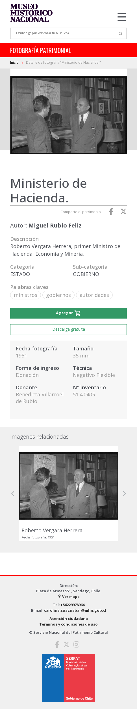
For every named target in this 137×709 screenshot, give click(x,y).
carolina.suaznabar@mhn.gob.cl (75, 610)
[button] (13, 493)
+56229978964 (72, 604)
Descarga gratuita (68, 329)
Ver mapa (69, 596)
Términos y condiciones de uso (68, 624)
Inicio (14, 62)
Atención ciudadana (68, 618)
